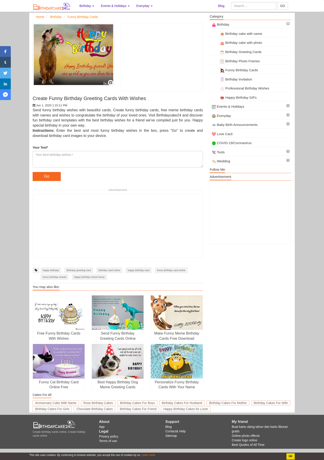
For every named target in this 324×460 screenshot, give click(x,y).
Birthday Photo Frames (236, 61)
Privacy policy (108, 436)
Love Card (222, 134)
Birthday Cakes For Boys (137, 403)
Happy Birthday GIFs (234, 97)
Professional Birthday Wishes (240, 88)
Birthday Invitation (232, 79)
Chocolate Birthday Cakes (94, 409)
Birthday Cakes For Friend (138, 409)
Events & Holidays (228, 106)
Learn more (148, 455)
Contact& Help (175, 431)
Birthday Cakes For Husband (182, 403)
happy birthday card (138, 270)
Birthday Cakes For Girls (52, 409)
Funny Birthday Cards (235, 70)
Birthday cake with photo (237, 43)
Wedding (221, 161)
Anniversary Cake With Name (55, 403)
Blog (221, 6)
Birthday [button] (86, 6)
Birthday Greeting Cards (237, 52)
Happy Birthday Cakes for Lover (185, 409)
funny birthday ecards (54, 277)
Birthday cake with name (237, 34)
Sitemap (171, 436)
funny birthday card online (171, 270)
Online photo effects (246, 436)
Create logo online (244, 440)
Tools (218, 152)
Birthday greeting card (79, 270)
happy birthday (51, 270)
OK (290, 456)
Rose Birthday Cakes (98, 403)
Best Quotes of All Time (248, 445)
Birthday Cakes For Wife (271, 403)
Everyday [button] (144, 6)
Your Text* (40, 147)
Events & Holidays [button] (115, 6)
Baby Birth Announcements (235, 125)
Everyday (221, 116)
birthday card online (109, 270)
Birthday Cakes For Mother (228, 403)
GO (282, 6)
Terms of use (108, 441)
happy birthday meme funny (89, 277)
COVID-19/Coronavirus (232, 143)
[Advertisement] (161, 57)
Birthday (220, 24)
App (102, 427)
